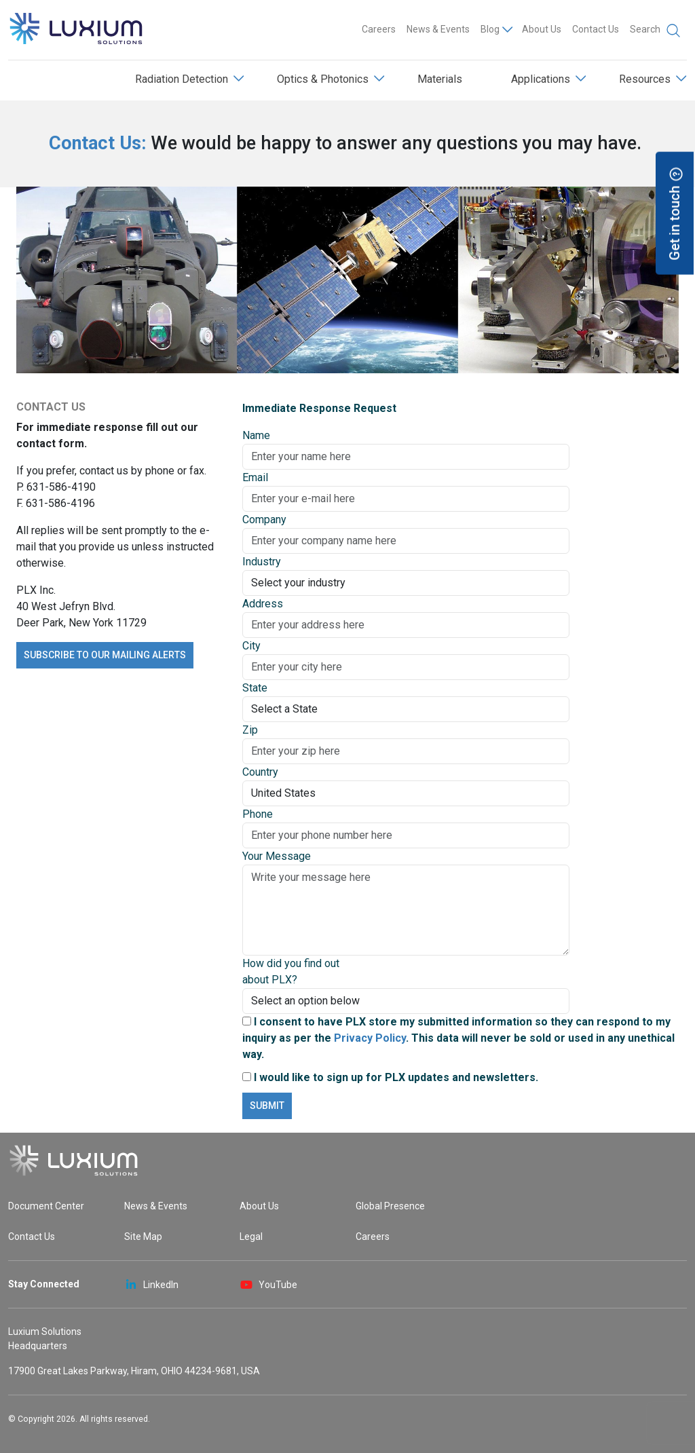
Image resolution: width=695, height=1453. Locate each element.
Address (262, 603)
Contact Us (595, 29)
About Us (541, 29)
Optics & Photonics (323, 79)
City (251, 645)
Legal (251, 1236)
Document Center (46, 1206)
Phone (257, 814)
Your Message (276, 856)
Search (655, 30)
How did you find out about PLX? (290, 971)
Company (264, 519)
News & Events (438, 29)
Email (255, 477)
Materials (439, 79)
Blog (490, 29)
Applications (540, 79)
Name (256, 435)
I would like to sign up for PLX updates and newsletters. (390, 1077)
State (254, 687)
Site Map (143, 1236)
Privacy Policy (370, 1038)
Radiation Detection (181, 79)
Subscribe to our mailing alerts (105, 654)
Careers (379, 29)
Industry (261, 561)
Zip (250, 729)
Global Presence (390, 1206)
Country (260, 772)
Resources (645, 79)
